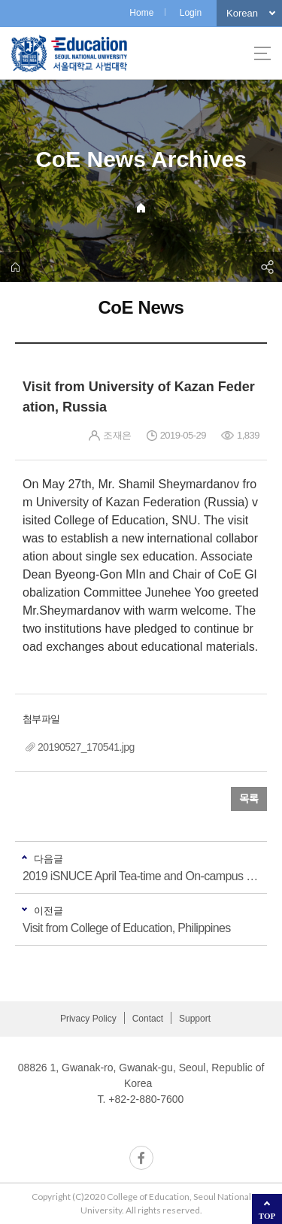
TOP (267, 1215)
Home (141, 13)
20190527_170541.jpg (86, 747)
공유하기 (267, 267)
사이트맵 (262, 53)
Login (191, 13)
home (15, 267)
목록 (249, 799)
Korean (242, 13)
